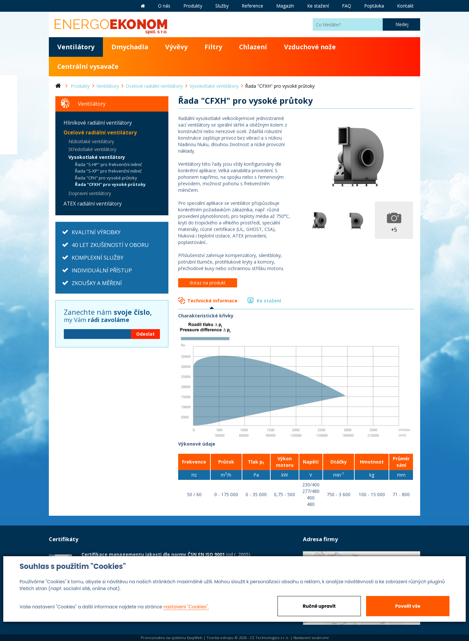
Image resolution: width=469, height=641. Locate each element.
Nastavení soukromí (311, 637)
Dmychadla (129, 46)
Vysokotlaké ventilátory (96, 157)
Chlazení (253, 46)
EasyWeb (194, 637)
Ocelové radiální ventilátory (100, 132)
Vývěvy (176, 46)
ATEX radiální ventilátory (93, 203)
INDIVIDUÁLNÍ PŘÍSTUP (102, 270)
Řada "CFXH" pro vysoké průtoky (110, 184)
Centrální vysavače (88, 66)
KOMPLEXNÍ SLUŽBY (97, 257)
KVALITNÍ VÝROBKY (96, 232)
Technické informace (212, 301)
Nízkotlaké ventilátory (91, 141)
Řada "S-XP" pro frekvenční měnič (108, 171)
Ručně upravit (319, 606)
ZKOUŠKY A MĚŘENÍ (97, 283)
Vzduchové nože (310, 46)
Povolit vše (407, 606)
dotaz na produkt (208, 283)
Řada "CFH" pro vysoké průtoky (106, 178)
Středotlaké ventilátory (92, 149)
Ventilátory (75, 46)
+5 (394, 229)
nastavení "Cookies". (186, 606)
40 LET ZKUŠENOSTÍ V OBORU (110, 245)
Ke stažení (269, 301)
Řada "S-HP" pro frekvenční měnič (108, 164)
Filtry (213, 46)
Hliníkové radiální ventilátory (98, 122)
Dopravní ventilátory (89, 193)
